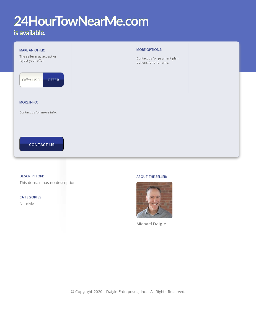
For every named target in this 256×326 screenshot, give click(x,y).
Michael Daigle (154, 204)
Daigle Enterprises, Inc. (126, 291)
